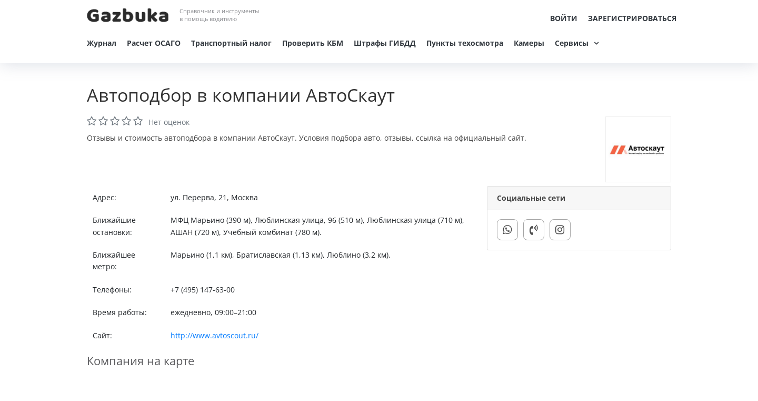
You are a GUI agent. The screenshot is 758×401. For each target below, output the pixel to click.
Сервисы (572, 43)
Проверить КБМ (312, 43)
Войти (563, 18)
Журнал (101, 43)
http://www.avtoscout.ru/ (214, 335)
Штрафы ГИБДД (385, 43)
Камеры (529, 43)
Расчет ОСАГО (154, 43)
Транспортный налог (231, 43)
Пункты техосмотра (464, 43)
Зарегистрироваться (632, 18)
